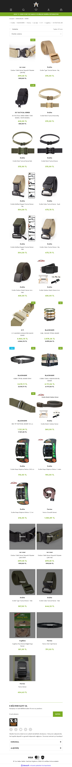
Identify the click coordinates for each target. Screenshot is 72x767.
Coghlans (22, 641)
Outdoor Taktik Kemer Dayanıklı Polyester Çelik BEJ (22, 71)
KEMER (26, 18)
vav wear (22, 67)
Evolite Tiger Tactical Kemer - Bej (49, 70)
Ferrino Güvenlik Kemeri (50, 512)
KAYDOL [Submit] (57, 714)
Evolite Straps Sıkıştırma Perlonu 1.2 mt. (22, 512)
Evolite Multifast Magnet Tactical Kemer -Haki (22, 248)
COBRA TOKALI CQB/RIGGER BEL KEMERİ (50, 380)
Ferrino (49, 509)
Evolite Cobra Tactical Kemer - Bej (49, 247)
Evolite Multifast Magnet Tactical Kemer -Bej (22, 205)
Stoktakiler (15, 29)
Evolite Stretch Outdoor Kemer (49, 424)
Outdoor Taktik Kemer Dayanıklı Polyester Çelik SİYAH (22, 556)
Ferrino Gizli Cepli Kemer (49, 644)
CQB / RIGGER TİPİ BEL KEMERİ (49, 333)
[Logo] (36, 4)
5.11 (22, 330)
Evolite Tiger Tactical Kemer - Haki (22, 601)
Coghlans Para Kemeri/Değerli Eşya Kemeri (22, 645)
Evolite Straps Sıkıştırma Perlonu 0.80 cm (22, 469)
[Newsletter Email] (36, 714)
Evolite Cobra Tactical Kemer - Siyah (49, 204)
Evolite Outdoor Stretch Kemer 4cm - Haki (22, 291)
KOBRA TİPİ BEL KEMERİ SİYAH (22, 379)
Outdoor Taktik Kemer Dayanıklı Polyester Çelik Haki (49, 556)
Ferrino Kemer (22, 687)
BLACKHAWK (49, 330)
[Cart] (61, 9)
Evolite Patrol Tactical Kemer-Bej (49, 116)
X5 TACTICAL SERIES (22, 112)
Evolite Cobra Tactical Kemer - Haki (49, 601)
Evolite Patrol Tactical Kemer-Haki (22, 161)
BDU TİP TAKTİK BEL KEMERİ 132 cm (22, 424)
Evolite (49, 67)
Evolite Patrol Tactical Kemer (49, 161)
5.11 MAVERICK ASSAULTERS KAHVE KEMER (22, 334)
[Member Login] (48, 9)
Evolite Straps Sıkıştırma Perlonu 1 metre (49, 469)
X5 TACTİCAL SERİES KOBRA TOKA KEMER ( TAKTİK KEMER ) (22, 117)
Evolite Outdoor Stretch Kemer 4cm (49, 290)
